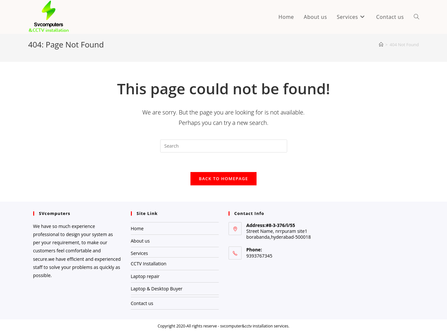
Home (137, 228)
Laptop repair (145, 276)
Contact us (142, 303)
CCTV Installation (149, 263)
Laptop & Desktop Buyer (157, 289)
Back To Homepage (223, 178)
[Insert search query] (223, 146)
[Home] (381, 44)
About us (140, 241)
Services (139, 253)
